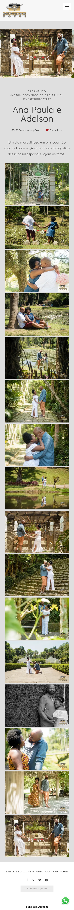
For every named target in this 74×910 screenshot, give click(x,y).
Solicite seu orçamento (36, 888)
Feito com (37, 906)
